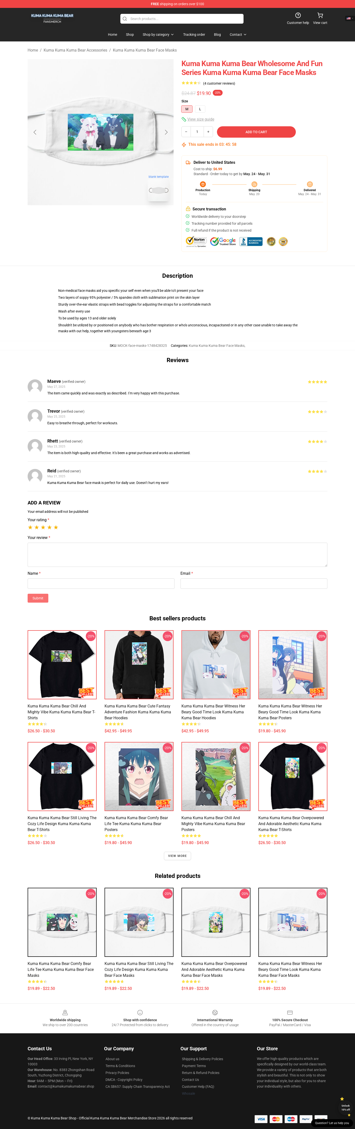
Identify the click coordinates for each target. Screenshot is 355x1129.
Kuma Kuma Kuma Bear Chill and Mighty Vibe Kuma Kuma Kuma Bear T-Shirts (61, 712)
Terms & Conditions (120, 1066)
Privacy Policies (117, 1073)
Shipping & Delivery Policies (202, 1059)
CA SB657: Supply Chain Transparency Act (138, 1087)
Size (184, 101)
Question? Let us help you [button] (332, 1123)
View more (177, 856)
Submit (38, 598)
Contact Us (190, 1080)
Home (33, 50)
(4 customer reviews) (219, 83)
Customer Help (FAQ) (198, 1087)
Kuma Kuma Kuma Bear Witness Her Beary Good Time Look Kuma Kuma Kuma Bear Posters (290, 712)
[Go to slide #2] (113, 216)
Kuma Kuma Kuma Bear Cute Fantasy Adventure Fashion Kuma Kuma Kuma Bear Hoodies (138, 712)
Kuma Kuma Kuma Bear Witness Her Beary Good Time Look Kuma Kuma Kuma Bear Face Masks (290, 969)
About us (112, 1059)
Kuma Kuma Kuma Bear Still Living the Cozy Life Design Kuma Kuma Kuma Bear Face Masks (139, 969)
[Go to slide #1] (88, 216)
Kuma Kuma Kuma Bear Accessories (75, 50)
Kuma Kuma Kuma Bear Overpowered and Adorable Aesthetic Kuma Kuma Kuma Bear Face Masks (214, 969)
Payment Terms (194, 1066)
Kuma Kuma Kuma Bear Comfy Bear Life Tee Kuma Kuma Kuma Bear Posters (136, 823)
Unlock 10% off (345, 1107)
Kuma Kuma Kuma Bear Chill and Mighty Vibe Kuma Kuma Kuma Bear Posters (213, 823)
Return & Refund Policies (200, 1073)
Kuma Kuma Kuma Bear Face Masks (145, 50)
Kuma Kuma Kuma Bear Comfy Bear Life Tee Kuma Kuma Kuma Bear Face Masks (61, 969)
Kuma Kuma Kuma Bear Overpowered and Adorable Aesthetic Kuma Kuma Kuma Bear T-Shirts (291, 823)
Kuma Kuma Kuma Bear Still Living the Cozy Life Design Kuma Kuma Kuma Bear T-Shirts (62, 823)
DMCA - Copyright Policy (124, 1080)
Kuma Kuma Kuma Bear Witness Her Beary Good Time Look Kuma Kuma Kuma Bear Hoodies (213, 712)
